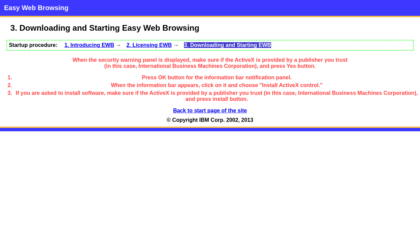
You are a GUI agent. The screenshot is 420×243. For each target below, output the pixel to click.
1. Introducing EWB (89, 45)
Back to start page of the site (210, 110)
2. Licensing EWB (149, 45)
